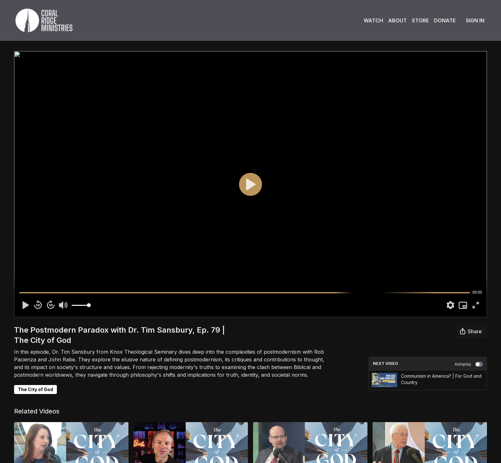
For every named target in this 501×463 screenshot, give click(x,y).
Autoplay (469, 364)
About (397, 20)
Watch (373, 20)
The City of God (35, 389)
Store (420, 20)
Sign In (475, 20)
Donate (445, 20)
